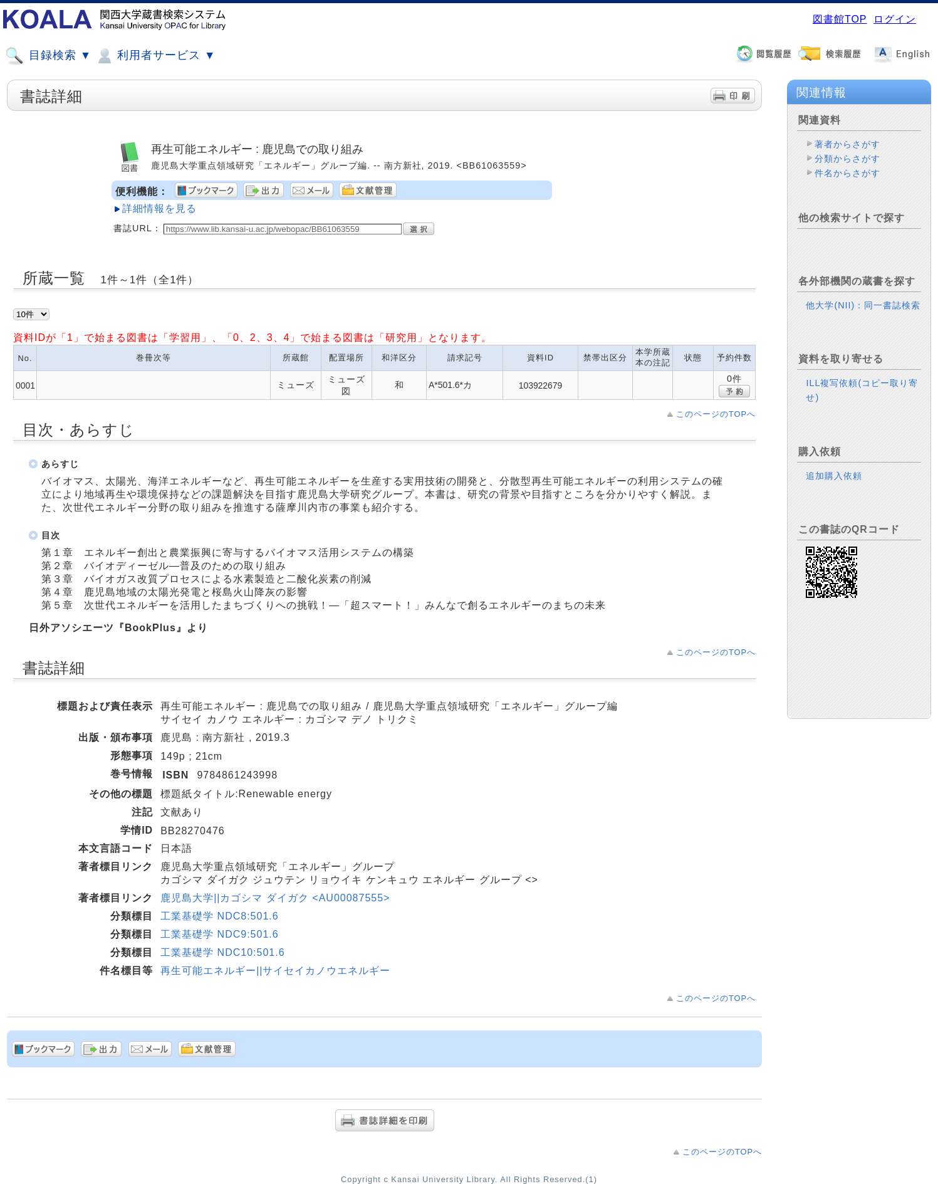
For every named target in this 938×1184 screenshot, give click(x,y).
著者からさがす (847, 144)
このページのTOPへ (716, 414)
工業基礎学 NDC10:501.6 (222, 952)
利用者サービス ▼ (155, 55)
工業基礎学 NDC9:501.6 (219, 934)
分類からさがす (847, 159)
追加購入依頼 (834, 476)
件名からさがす (847, 173)
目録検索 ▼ (48, 55)
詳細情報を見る (159, 208)
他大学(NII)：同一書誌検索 (863, 305)
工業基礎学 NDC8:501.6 (219, 916)
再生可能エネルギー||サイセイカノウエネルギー (275, 970)
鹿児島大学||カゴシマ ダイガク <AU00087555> (275, 898)
